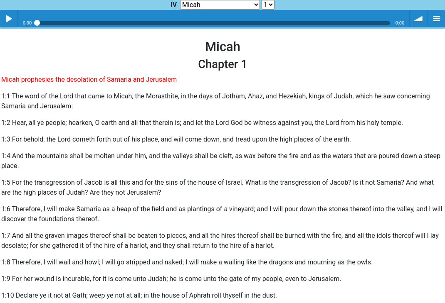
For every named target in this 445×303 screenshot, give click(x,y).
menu (436, 18)
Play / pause (8, 18)
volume (418, 18)
